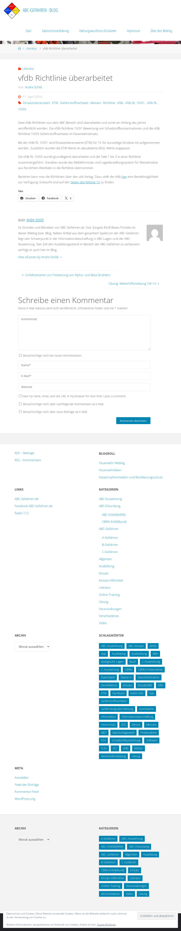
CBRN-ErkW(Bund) (114, 522)
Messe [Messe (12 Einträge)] (136, 724)
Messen (95, 103)
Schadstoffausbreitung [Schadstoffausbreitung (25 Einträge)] (126, 740)
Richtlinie (109, 103)
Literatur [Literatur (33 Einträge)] (135, 878)
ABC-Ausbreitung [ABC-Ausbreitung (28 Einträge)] (112, 646)
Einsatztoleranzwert (36, 103)
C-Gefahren (110, 552)
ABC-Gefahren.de (26, 499)
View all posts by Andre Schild (40, 257)
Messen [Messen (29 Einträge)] (151, 724)
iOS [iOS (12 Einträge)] (123, 724)
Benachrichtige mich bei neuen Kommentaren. (52, 355)
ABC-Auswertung (110, 499)
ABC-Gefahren (108, 529)
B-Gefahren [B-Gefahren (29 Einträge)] (108, 862)
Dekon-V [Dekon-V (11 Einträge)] (126, 677)
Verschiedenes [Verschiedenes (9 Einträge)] (110, 894)
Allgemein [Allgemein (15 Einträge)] (131, 854)
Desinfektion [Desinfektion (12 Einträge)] (109, 685)
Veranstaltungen (110, 609)
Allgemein (105, 559)
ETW (55, 103)
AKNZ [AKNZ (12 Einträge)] (153, 646)
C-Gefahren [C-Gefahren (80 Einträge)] (129, 862)
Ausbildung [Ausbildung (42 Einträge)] (150, 854)
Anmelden (22, 777)
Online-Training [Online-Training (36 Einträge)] (110, 886)
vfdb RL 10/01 (135, 103)
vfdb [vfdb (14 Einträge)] (125, 748)
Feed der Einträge (27, 785)
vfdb (120, 103)
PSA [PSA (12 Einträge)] (103, 740)
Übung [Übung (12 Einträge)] (143, 894)
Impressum (133, 31)
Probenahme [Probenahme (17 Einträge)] (148, 732)
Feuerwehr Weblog (112, 463)
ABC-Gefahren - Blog (40, 10)
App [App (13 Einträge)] (103, 654)
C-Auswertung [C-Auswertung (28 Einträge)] (110, 669)
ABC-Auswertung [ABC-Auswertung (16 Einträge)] (132, 838)
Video (103, 623)
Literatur (31, 48)
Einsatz (104, 573)
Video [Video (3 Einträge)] (129, 894)
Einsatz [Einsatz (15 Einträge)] (127, 685)
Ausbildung (106, 566)
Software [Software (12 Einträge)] (151, 740)
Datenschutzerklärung (55, 31)
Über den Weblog (161, 31)
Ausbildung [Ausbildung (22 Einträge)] (119, 654)
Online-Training (109, 595)
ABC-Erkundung (110, 506)
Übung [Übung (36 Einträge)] (136, 756)
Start (29, 31)
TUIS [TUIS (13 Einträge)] (104, 748)
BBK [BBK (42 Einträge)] (155, 654)
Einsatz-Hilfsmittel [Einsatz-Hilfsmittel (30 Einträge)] (112, 878)
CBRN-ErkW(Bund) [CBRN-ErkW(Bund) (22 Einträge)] (112, 870)
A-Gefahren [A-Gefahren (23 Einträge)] (108, 838)
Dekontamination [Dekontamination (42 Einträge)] (148, 677)
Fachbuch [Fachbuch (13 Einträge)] (118, 693)
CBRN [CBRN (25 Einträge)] (128, 669)
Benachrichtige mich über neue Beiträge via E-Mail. (55, 412)
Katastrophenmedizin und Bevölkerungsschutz (131, 477)
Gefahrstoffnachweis (74, 103)
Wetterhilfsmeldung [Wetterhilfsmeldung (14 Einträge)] (113, 756)
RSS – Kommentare (28, 460)
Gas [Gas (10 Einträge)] (151, 693)
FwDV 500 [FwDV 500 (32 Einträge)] (137, 693)
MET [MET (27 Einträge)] (103, 732)
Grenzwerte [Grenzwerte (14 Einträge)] (146, 709)
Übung (103, 602)
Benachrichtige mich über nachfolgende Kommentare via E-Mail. (63, 404)
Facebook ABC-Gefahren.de (34, 506)
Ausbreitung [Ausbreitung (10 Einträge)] (139, 654)
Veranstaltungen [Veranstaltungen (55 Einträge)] (136, 886)
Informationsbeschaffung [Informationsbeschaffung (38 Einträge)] (137, 717)
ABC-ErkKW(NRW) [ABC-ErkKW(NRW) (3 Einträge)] (112, 846)
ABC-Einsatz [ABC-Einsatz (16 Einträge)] (136, 646)
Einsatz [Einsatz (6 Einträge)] (134, 870)
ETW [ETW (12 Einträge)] (103, 693)
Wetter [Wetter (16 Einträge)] (138, 748)
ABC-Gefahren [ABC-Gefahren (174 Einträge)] (110, 854)
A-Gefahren (110, 537)
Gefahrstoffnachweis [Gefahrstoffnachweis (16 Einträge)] (114, 701)
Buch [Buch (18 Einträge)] (132, 661)
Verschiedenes (109, 616)
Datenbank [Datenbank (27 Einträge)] (108, 677)
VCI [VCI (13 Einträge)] (115, 748)
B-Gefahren (110, 545)
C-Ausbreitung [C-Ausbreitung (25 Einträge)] (151, 661)
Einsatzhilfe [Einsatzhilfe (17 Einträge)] (145, 685)
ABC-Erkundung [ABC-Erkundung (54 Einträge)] (139, 846)
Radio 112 (22, 513)
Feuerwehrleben (110, 470)
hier (124, 177)
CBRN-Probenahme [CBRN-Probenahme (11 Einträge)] (150, 669)
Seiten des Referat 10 (85, 182)
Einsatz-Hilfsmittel (111, 580)
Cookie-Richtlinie (106, 924)
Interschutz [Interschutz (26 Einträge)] (108, 724)
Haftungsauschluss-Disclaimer (97, 31)
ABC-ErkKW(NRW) (114, 515)
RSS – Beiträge (24, 453)
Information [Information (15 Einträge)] (108, 717)
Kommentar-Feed (27, 791)
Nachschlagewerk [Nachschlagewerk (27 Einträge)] (123, 732)
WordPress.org (25, 799)
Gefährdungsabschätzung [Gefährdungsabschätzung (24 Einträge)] (117, 709)
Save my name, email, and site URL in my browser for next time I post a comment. (72, 396)
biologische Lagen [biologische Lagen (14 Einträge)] (112, 661)
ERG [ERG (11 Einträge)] (160, 685)
